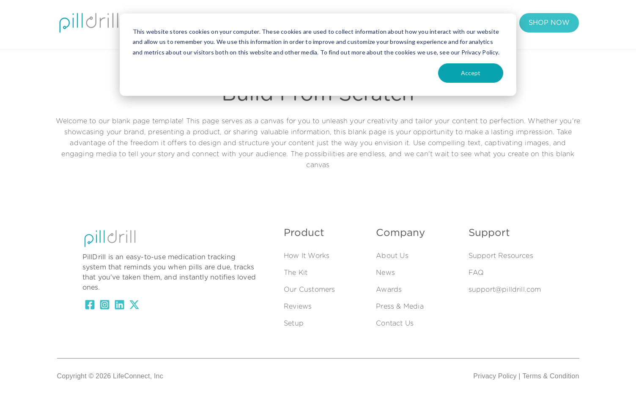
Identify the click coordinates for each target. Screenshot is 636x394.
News (385, 272)
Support (347, 24)
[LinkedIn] (119, 306)
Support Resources (501, 256)
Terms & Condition (550, 376)
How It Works (173, 24)
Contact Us (395, 323)
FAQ (476, 272)
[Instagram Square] (104, 306)
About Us (392, 256)
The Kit (218, 24)
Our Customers (267, 24)
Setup (294, 323)
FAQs (313, 24)
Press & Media (400, 306)
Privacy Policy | (496, 376)
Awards (389, 289)
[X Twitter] (134, 306)
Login (381, 24)
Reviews (298, 306)
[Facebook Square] (90, 306)
